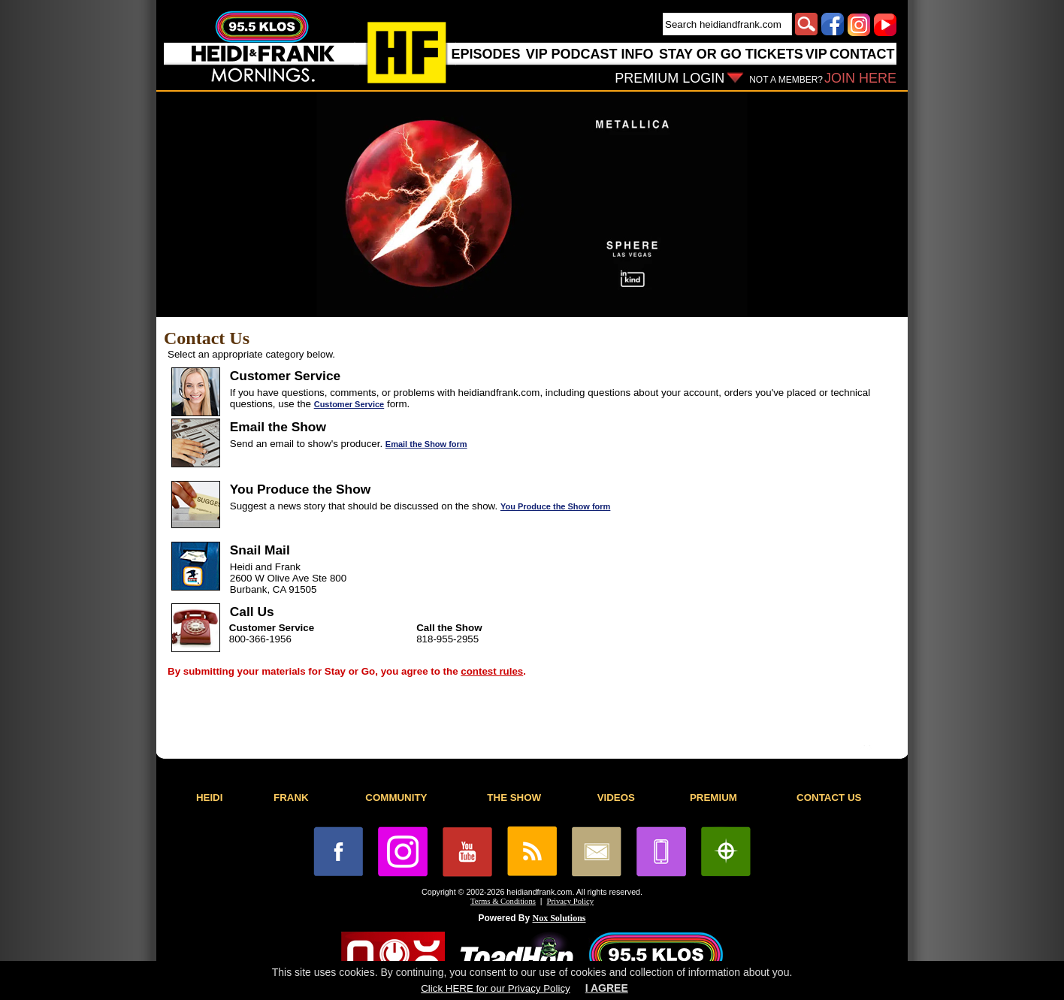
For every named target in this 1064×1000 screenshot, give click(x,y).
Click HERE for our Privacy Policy (495, 988)
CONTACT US (828, 797)
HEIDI (209, 797)
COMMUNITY (396, 797)
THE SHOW (514, 797)
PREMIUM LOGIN (669, 78)
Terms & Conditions (503, 901)
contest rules (492, 671)
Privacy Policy (570, 901)
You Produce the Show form (555, 506)
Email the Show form (426, 444)
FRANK (291, 797)
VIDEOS (616, 797)
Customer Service (349, 404)
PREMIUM (713, 797)
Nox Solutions (559, 918)
